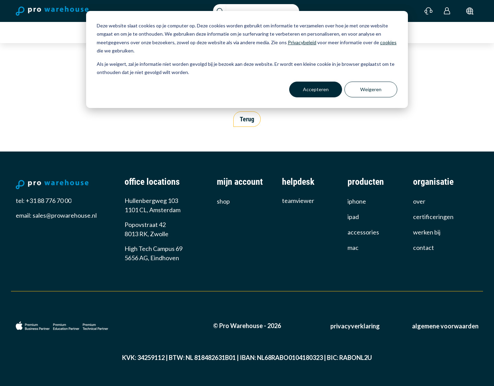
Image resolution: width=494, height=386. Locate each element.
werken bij (426, 232)
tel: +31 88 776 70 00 (43, 200)
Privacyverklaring (355, 326)
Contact (423, 247)
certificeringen (433, 216)
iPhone (357, 201)
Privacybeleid (302, 42)
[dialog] (247, 59)
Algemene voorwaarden (445, 326)
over (419, 201)
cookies (388, 42)
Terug (247, 119)
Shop (223, 201)
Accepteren (316, 89)
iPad (353, 216)
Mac (353, 247)
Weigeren (370, 89)
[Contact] (428, 11)
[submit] (470, 11)
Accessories (363, 232)
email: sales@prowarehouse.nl (56, 215)
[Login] (447, 11)
